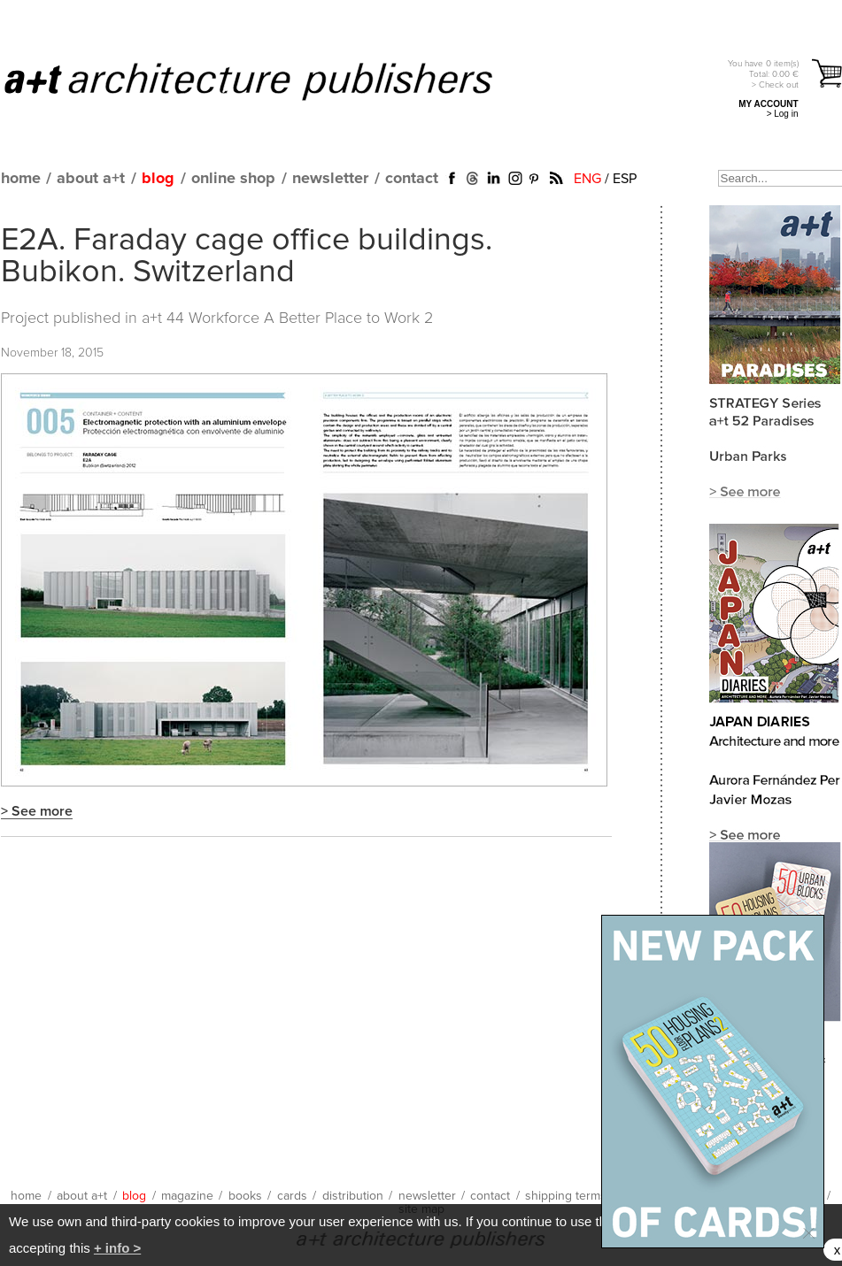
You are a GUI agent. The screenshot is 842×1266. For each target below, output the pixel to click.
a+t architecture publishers (270, 80)
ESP (625, 179)
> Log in (783, 114)
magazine (187, 1196)
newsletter (330, 179)
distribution (352, 1196)
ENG (587, 179)
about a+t (91, 179)
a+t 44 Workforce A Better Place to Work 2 (287, 318)
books (245, 1196)
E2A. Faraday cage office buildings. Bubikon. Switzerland (246, 256)
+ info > (117, 1247)
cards (292, 1196)
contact (411, 179)
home (21, 179)
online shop (233, 179)
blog (158, 179)
